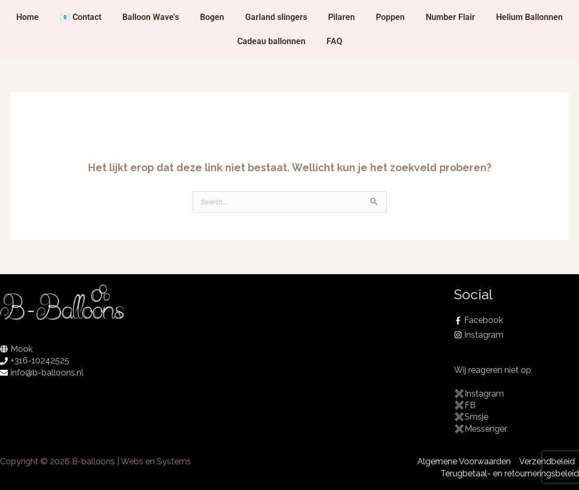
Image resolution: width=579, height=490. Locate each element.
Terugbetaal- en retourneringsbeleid (509, 473)
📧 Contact (80, 17)
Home (27, 17)
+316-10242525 (39, 361)
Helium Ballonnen (529, 17)
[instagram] (516, 335)
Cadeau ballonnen (271, 41)
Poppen (390, 17)
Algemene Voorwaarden (464, 461)
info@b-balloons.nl (46, 373)
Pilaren (341, 17)
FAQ (334, 41)
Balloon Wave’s (150, 17)
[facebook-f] (516, 320)
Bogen (212, 17)
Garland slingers (276, 17)
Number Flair (450, 17)
